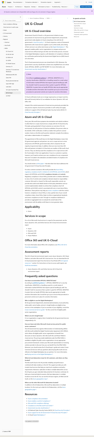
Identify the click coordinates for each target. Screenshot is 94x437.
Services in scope (78, 28)
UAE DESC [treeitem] (8, 87)
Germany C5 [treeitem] (9, 66)
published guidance (40, 78)
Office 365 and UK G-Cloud (81, 30)
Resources (76, 36)
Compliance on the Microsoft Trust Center (40, 405)
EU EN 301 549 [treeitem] (10, 54)
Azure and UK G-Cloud (80, 23)
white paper (40, 163)
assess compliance (53, 190)
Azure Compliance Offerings (37, 18)
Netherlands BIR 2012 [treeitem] (11, 74)
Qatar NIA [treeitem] (8, 77)
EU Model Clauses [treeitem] (10, 63)
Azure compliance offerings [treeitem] (10, 24)
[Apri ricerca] (86, 2)
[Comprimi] (20, 17)
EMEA (48, 18)
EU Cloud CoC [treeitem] (9, 51)
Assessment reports (79, 32)
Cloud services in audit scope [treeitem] (10, 27)
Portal (77, 6)
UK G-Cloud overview (79, 21)
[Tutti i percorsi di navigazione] (26, 18)
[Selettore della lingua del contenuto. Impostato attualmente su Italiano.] (5, 434)
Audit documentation (31, 265)
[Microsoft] (3, 2)
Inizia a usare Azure (86, 6)
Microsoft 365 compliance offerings (38, 403)
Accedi (90, 2)
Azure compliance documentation (38, 398)
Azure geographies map (40, 379)
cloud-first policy (38, 42)
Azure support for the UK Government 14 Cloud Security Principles (47, 412)
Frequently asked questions (81, 34)
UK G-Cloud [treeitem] (9, 93)
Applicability (77, 25)
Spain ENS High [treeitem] (10, 83)
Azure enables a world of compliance (38, 401)
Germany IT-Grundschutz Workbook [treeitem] (12, 70)
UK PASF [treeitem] (8, 96)
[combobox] (11, 20)
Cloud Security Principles (32, 112)
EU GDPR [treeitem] (8, 60)
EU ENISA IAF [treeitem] (9, 57)
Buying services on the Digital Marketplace (39, 354)
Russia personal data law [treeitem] (12, 80)
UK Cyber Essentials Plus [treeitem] (12, 90)
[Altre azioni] (67, 18)
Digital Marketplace (58, 47)
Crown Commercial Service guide (34, 310)
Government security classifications (35, 69)
